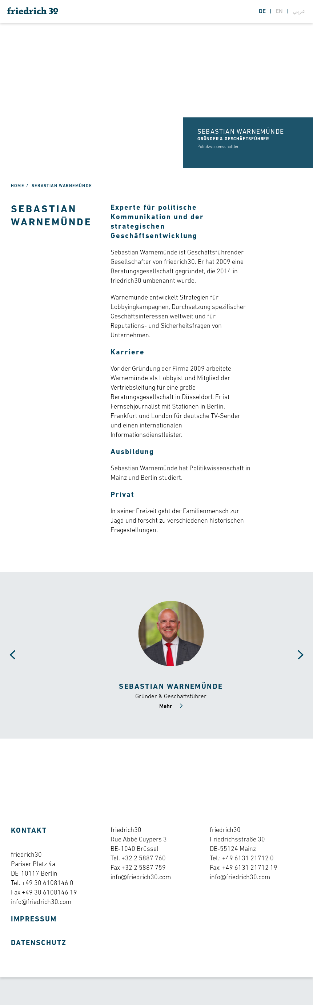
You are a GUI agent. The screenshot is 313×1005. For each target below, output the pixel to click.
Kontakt (29, 831)
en (280, 12)
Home (17, 186)
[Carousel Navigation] (7, 655)
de (263, 12)
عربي (299, 12)
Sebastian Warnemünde (62, 186)
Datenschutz (39, 943)
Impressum (34, 919)
